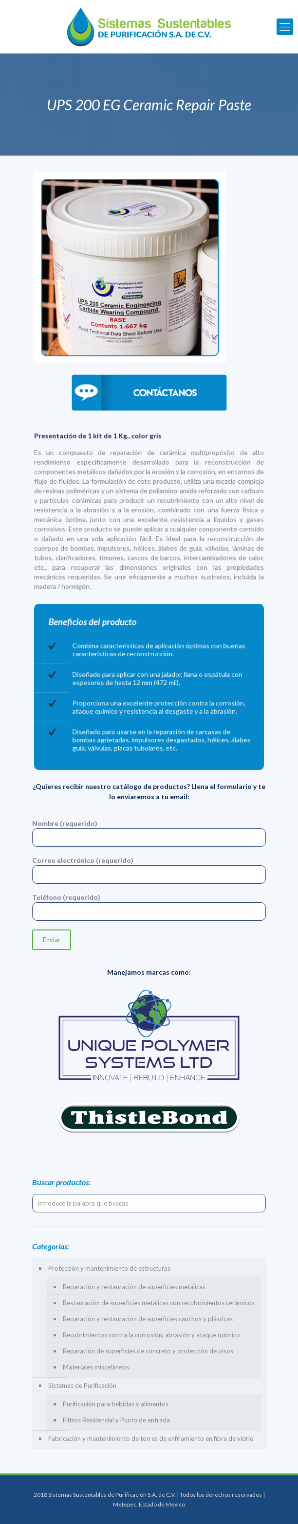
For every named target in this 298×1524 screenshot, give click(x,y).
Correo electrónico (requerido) (149, 870)
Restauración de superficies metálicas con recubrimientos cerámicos (159, 1303)
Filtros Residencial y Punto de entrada (116, 1420)
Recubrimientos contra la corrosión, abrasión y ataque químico (151, 1335)
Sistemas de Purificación (82, 1385)
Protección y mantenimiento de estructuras (109, 1268)
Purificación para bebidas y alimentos (115, 1404)
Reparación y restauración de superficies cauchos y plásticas (148, 1319)
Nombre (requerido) (149, 833)
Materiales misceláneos (96, 1367)
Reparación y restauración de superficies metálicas (134, 1287)
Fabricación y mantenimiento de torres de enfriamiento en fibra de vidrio (151, 1438)
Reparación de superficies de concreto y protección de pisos (148, 1351)
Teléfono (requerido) (149, 907)
